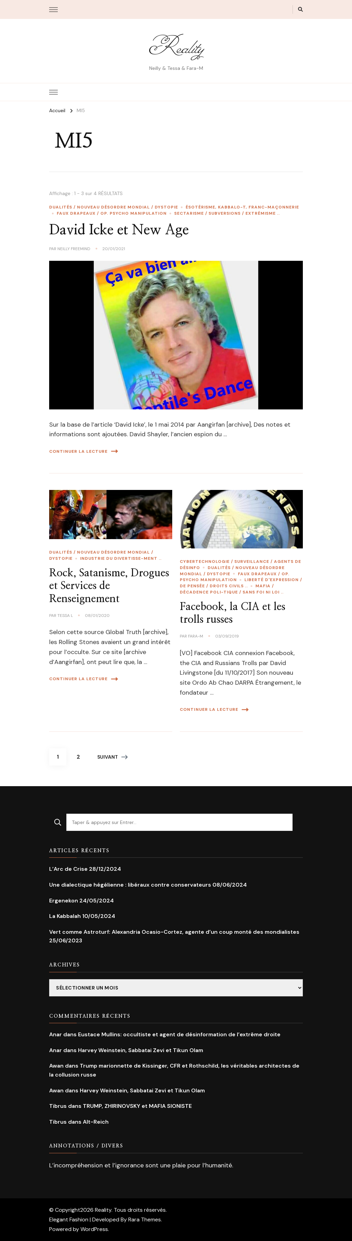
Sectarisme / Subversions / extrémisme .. (227, 213)
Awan (56, 1065)
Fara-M (195, 636)
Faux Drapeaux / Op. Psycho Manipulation (112, 213)
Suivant (112, 757)
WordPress (94, 1229)
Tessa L (65, 615)
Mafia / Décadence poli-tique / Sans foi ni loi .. (232, 589)
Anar (55, 1034)
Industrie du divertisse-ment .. (121, 558)
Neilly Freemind (73, 249)
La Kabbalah (65, 916)
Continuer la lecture (83, 451)
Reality (176, 46)
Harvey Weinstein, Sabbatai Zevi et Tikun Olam (140, 1050)
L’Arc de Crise (68, 869)
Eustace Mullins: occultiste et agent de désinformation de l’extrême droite (179, 1034)
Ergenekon (63, 900)
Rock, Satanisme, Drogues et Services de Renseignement (109, 586)
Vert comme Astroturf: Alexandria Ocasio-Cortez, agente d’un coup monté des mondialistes (174, 931)
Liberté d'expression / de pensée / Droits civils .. (241, 583)
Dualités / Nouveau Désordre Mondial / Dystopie (113, 207)
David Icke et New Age (119, 230)
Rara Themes (144, 1219)
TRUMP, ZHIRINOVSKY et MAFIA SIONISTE (137, 1106)
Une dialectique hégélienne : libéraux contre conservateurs (130, 884)
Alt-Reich (96, 1121)
